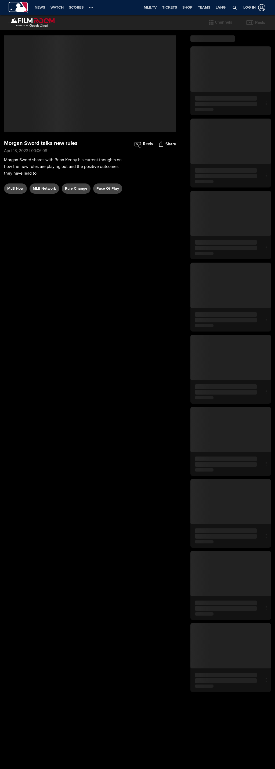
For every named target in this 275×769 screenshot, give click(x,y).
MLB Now (15, 188)
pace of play (107, 188)
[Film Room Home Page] (31, 22)
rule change (76, 188)
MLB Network (44, 188)
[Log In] (253, 7)
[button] (220, 22)
